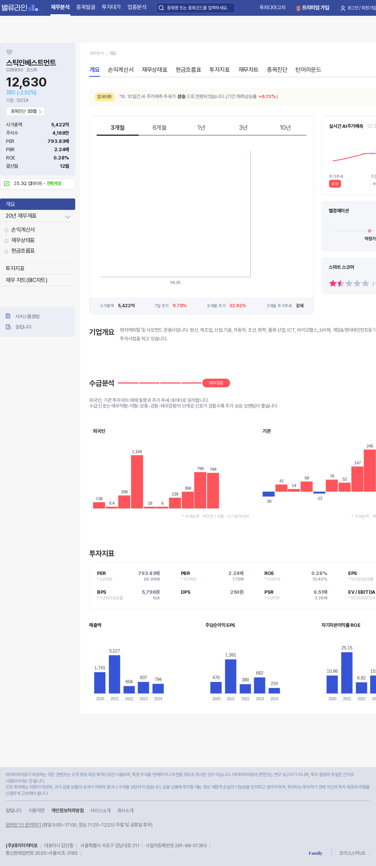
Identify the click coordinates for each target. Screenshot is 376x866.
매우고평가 (343, 210)
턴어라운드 (308, 69)
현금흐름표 (23, 250)
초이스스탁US (352, 853)
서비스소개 (100, 810)
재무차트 (248, 69)
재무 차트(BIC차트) (26, 280)
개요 (10, 204)
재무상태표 (23, 240)
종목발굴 (86, 7)
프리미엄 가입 (315, 8)
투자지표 (15, 268)
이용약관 (37, 810)
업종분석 (137, 7)
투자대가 (111, 7)
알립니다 (23, 327)
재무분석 (60, 7)
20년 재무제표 (21, 215)
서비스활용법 (27, 316)
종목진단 (277, 69)
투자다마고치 (272, 8)
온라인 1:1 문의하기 (23, 825)
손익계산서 (23, 229)
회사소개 (125, 810)
